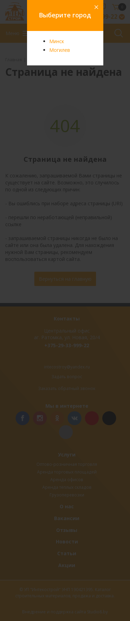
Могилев (59, 50)
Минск (56, 41)
